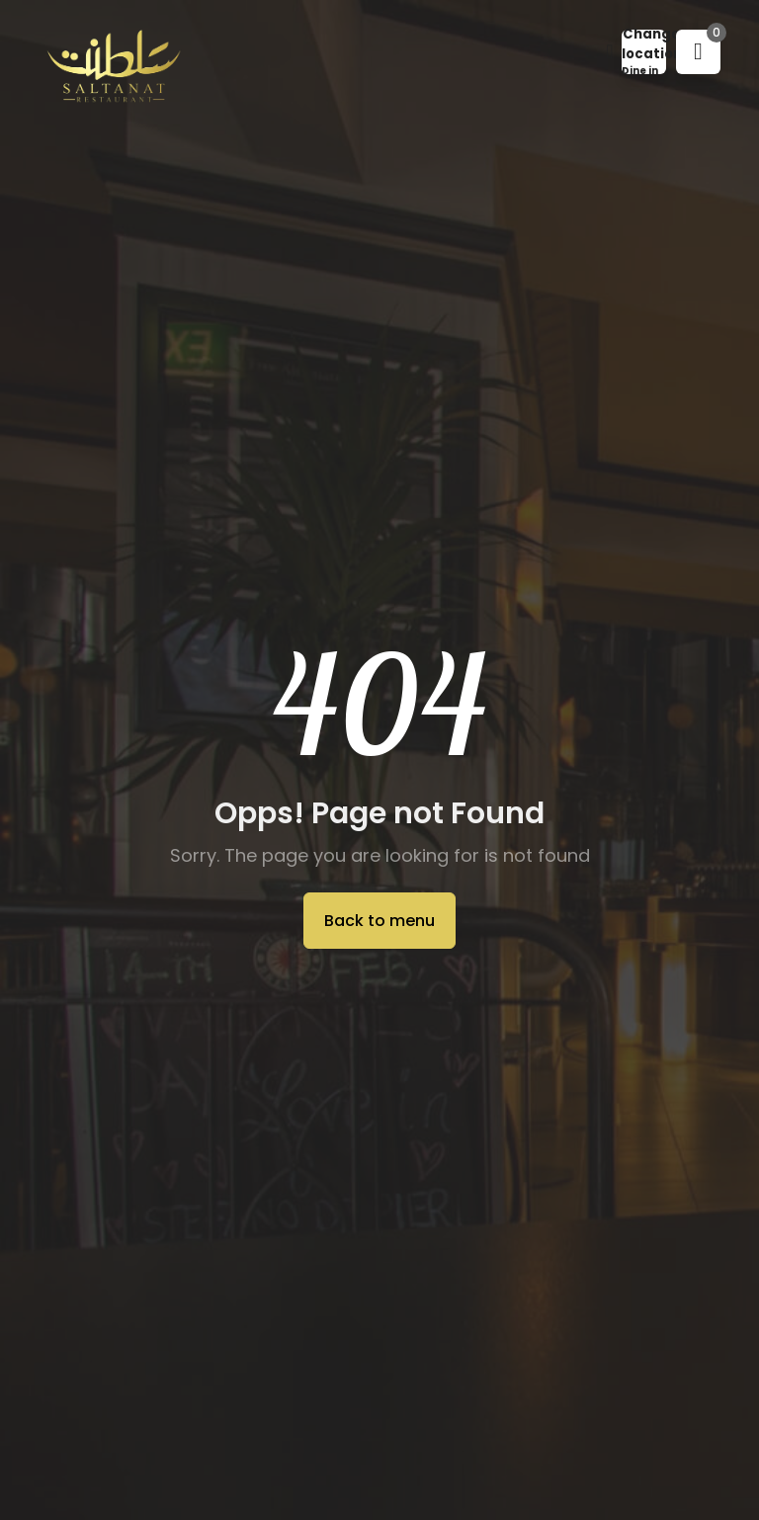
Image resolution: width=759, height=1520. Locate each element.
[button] (644, 52)
